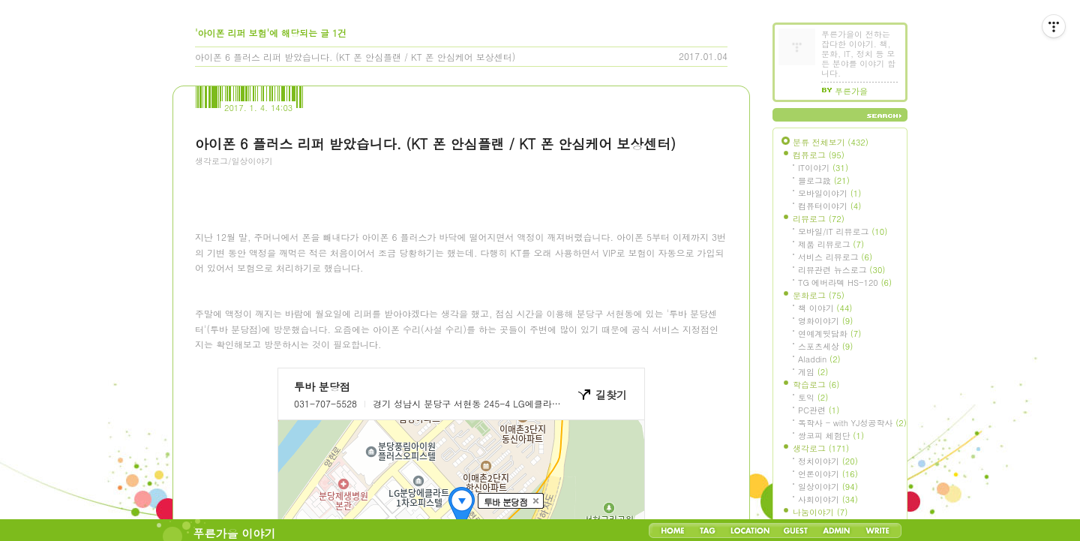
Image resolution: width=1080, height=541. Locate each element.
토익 (813, 397)
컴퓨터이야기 (829, 206)
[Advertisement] (307, 259)
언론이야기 (828, 473)
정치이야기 (828, 461)
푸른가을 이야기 (235, 533)
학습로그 (816, 384)
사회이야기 (828, 499)
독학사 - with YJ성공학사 (852, 422)
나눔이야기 (820, 512)
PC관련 (818, 410)
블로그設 (824, 180)
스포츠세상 (825, 346)
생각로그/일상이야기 (234, 161)
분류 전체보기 (830, 142)
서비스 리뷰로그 (835, 257)
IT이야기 (823, 167)
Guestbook (795, 530)
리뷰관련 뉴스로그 (841, 269)
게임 (813, 371)
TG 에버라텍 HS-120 (845, 282)
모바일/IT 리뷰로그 (842, 231)
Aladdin (819, 359)
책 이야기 (825, 308)
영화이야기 (825, 320)
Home (672, 530)
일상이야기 (828, 486)
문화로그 (818, 295)
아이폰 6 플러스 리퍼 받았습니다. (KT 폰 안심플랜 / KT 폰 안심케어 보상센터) (355, 56)
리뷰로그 (818, 218)
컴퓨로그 (818, 155)
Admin (836, 530)
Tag (708, 530)
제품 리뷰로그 (831, 244)
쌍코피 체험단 (831, 435)
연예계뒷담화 (829, 333)
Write (877, 530)
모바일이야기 (829, 193)
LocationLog (749, 530)
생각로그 (821, 448)
